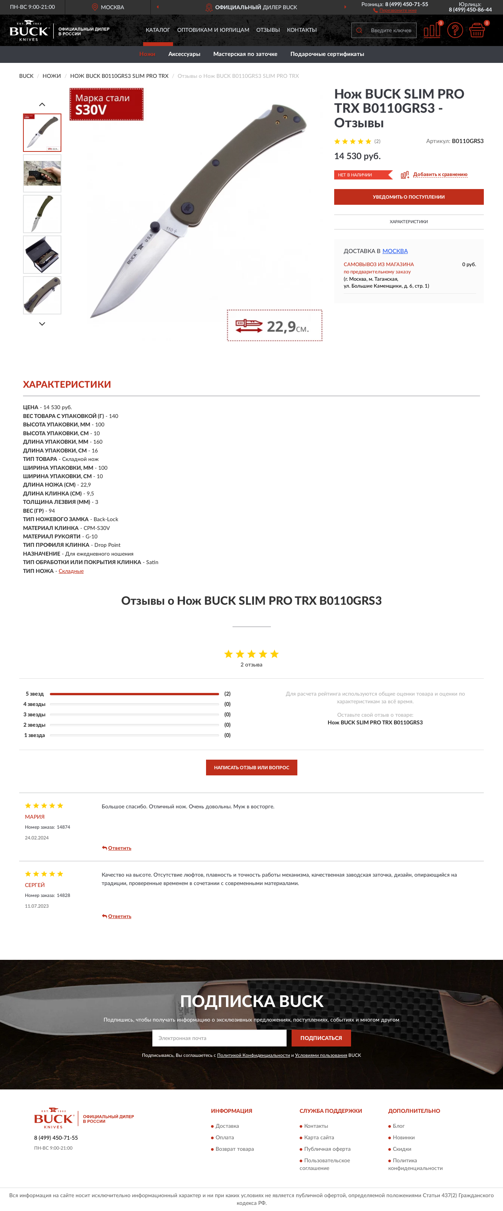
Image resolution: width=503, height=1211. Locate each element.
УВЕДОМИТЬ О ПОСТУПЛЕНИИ (409, 197)
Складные (71, 571)
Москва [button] (395, 251)
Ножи (147, 54)
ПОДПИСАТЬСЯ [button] (321, 1038)
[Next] (42, 324)
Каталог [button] (158, 30)
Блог (399, 1126)
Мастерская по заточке (245, 54)
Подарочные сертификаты (327, 54)
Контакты (302, 30)
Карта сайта (319, 1137)
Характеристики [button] (409, 222)
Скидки (402, 1149)
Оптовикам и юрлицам (213, 30)
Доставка (227, 1126)
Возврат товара (235, 1149)
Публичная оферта (327, 1149)
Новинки (404, 1137)
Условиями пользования (321, 1055)
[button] (395, 10)
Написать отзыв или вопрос (251, 767)
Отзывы (268, 30)
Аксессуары (184, 54)
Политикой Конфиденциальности (253, 1055)
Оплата (225, 1137)
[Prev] (42, 104)
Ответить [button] (116, 848)
